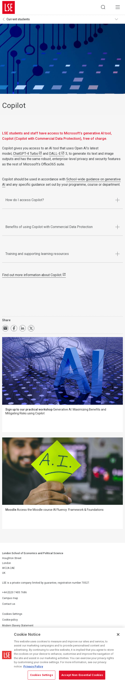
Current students (18, 19)
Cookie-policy (10, 619)
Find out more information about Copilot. (32, 275)
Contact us (8, 604)
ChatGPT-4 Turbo (25, 154)
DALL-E (55, 154)
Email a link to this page (5, 328)
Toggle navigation (119, 19)
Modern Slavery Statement (17, 625)
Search (102, 7)
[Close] (118, 634)
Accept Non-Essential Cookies (82, 675)
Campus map (10, 598)
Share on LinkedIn (22, 328)
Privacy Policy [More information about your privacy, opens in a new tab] (33, 666)
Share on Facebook (14, 328)
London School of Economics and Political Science (8, 7)
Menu (117, 7)
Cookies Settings (12, 614)
